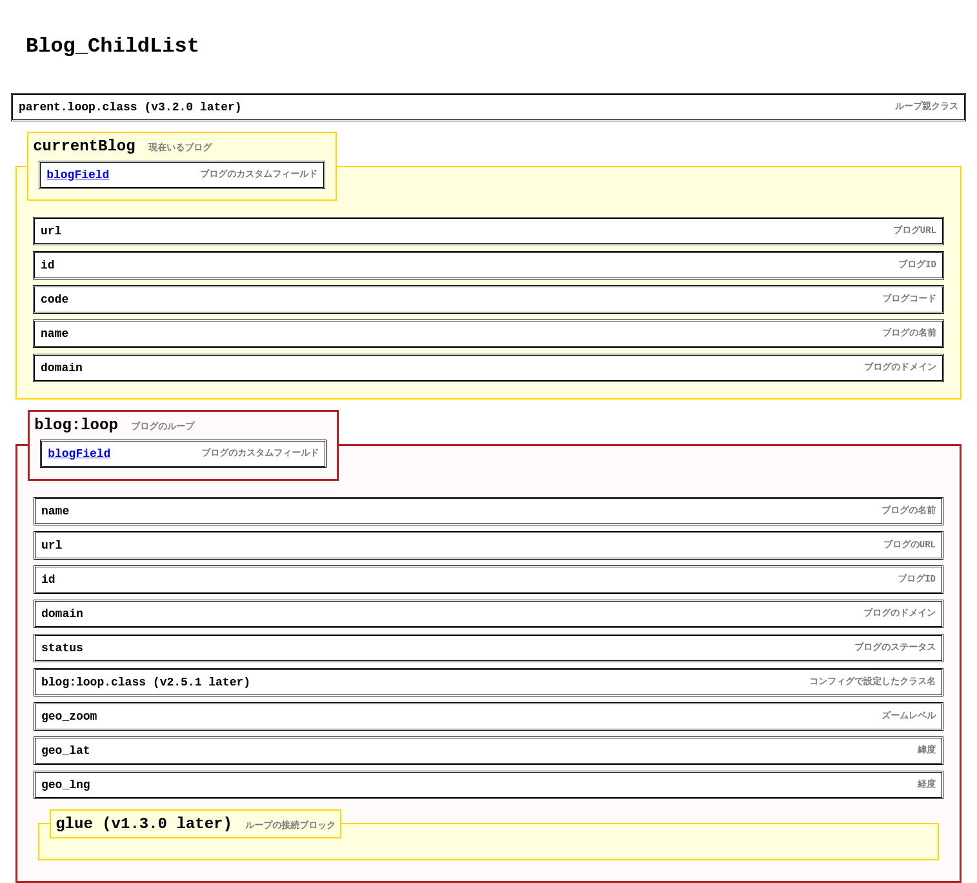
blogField (77, 174)
